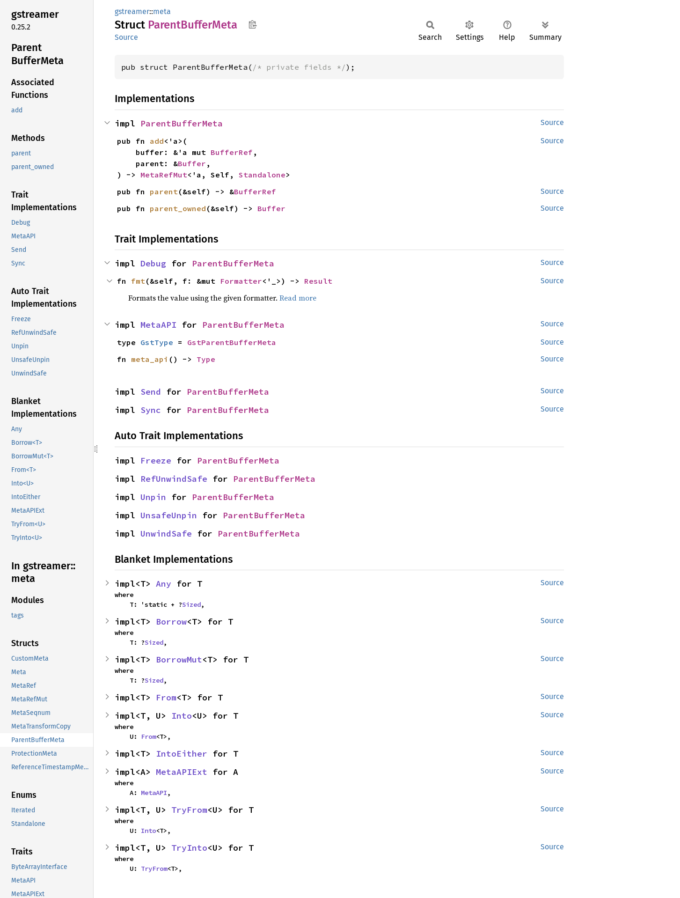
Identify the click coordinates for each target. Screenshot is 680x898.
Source (126, 37)
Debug (153, 263)
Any (163, 583)
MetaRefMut (163, 174)
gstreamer (132, 11)
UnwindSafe (166, 533)
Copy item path (252, 24)
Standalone (262, 174)
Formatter (241, 281)
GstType (156, 342)
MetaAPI (158, 324)
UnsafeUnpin (168, 515)
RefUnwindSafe (173, 478)
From (166, 697)
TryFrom (189, 809)
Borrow (171, 621)
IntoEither (181, 753)
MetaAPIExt (181, 771)
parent (164, 191)
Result (318, 281)
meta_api (149, 359)
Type (206, 359)
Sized (191, 604)
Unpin (153, 497)
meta (162, 11)
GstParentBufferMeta (231, 342)
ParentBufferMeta (181, 123)
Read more (297, 298)
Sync (150, 410)
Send (150, 391)
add (157, 141)
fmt (138, 281)
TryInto (189, 847)
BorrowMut (179, 659)
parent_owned (178, 208)
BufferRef (232, 152)
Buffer (192, 163)
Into (181, 715)
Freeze (155, 460)
